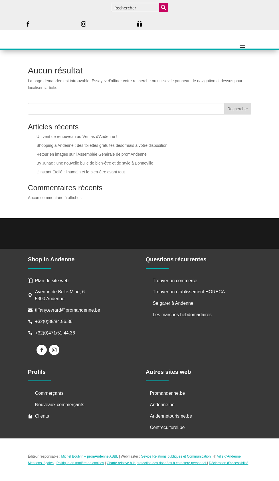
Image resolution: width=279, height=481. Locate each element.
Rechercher (237, 109)
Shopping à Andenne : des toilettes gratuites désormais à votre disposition (102, 145)
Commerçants (49, 393)
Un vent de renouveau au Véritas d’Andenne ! (77, 136)
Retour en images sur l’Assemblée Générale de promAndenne (92, 154)
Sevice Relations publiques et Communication (176, 456)
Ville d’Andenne (228, 456)
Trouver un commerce (175, 280)
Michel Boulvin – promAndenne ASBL (89, 456)
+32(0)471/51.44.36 (55, 332)
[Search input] (135, 7)
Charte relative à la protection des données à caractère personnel (157, 463)
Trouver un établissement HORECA (189, 291)
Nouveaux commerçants (59, 404)
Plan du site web (51, 280)
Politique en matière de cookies (80, 463)
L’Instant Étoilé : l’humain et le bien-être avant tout (81, 172)
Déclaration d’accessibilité (228, 463)
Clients (42, 416)
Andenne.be (162, 404)
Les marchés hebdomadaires (182, 314)
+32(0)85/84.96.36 (53, 321)
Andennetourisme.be (171, 416)
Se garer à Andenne (173, 303)
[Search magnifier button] (163, 7)
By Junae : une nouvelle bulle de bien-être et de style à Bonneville (95, 163)
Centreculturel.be (167, 427)
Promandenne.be (167, 393)
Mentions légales (41, 463)
